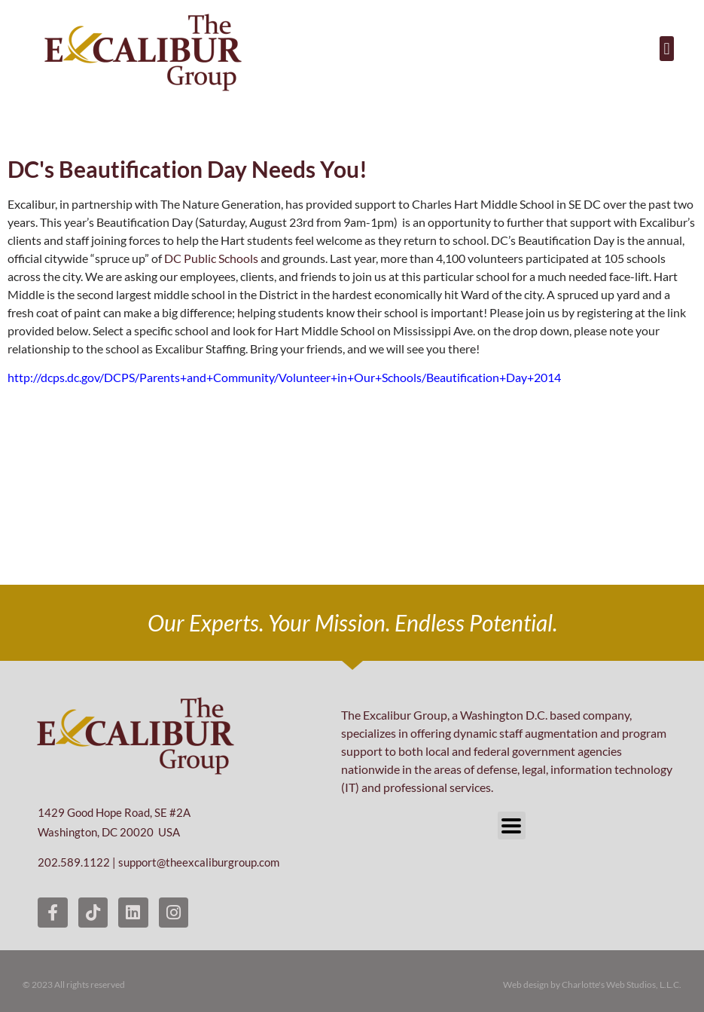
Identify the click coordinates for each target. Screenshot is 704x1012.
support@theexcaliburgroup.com (198, 862)
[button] (667, 48)
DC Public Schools (211, 258)
